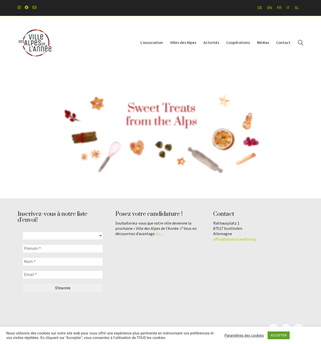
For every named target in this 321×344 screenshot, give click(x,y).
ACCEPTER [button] (279, 335)
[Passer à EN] (269, 8)
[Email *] (63, 275)
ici (157, 234)
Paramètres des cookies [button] (244, 335)
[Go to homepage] (35, 43)
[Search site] (300, 43)
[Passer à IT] (288, 8)
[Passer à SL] (296, 8)
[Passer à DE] (260, 8)
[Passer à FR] (279, 8)
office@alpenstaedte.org (234, 239)
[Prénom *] (63, 249)
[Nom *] (63, 262)
